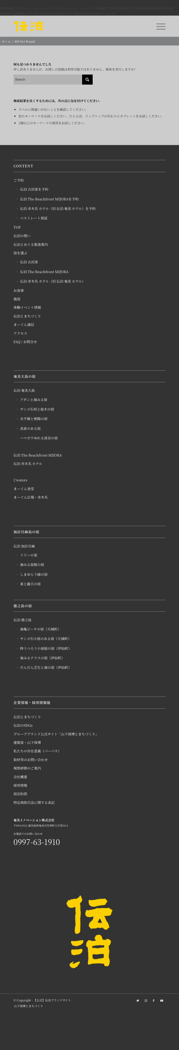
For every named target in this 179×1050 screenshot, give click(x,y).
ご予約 (18, 180)
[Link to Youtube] (162, 1000)
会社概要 (20, 776)
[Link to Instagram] (146, 1000)
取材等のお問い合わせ (30, 759)
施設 (16, 298)
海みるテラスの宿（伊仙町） (42, 657)
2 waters (20, 479)
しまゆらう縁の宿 (34, 574)
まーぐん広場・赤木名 (30, 497)
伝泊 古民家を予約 (34, 189)
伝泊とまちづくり (27, 316)
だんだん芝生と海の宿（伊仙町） (46, 667)
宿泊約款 (20, 793)
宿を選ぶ (20, 252)
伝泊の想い (22, 235)
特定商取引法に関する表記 (34, 802)
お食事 (18, 290)
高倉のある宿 (30, 428)
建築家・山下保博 (27, 742)
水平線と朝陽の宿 (34, 418)
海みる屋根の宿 (32, 564)
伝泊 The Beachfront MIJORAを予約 (49, 198)
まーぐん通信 (23, 324)
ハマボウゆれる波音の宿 (39, 437)
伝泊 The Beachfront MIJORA (44, 271)
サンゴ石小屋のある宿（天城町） (45, 638)
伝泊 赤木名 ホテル (27, 463)
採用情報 (20, 785)
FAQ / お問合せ (25, 341)
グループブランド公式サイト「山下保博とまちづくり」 (56, 733)
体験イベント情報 (27, 307)
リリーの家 (28, 555)
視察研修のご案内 (27, 768)
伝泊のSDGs (22, 725)
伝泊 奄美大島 (24, 390)
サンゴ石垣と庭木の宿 (37, 409)
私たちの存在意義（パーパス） (37, 750)
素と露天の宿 (30, 583)
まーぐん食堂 (23, 488)
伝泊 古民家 (29, 261)
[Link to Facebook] (154, 1000)
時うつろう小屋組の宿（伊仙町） (46, 648)
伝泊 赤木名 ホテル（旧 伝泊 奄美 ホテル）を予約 (58, 208)
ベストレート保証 (34, 217)
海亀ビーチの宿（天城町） (40, 629)
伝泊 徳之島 (22, 619)
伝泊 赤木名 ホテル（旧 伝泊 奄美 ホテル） (52, 281)
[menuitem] (27, 1006)
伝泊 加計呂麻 (24, 546)
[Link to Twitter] (138, 1000)
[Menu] (158, 26)
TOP (17, 227)
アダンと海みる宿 (33, 399)
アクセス (20, 333)
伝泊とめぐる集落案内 (30, 244)
